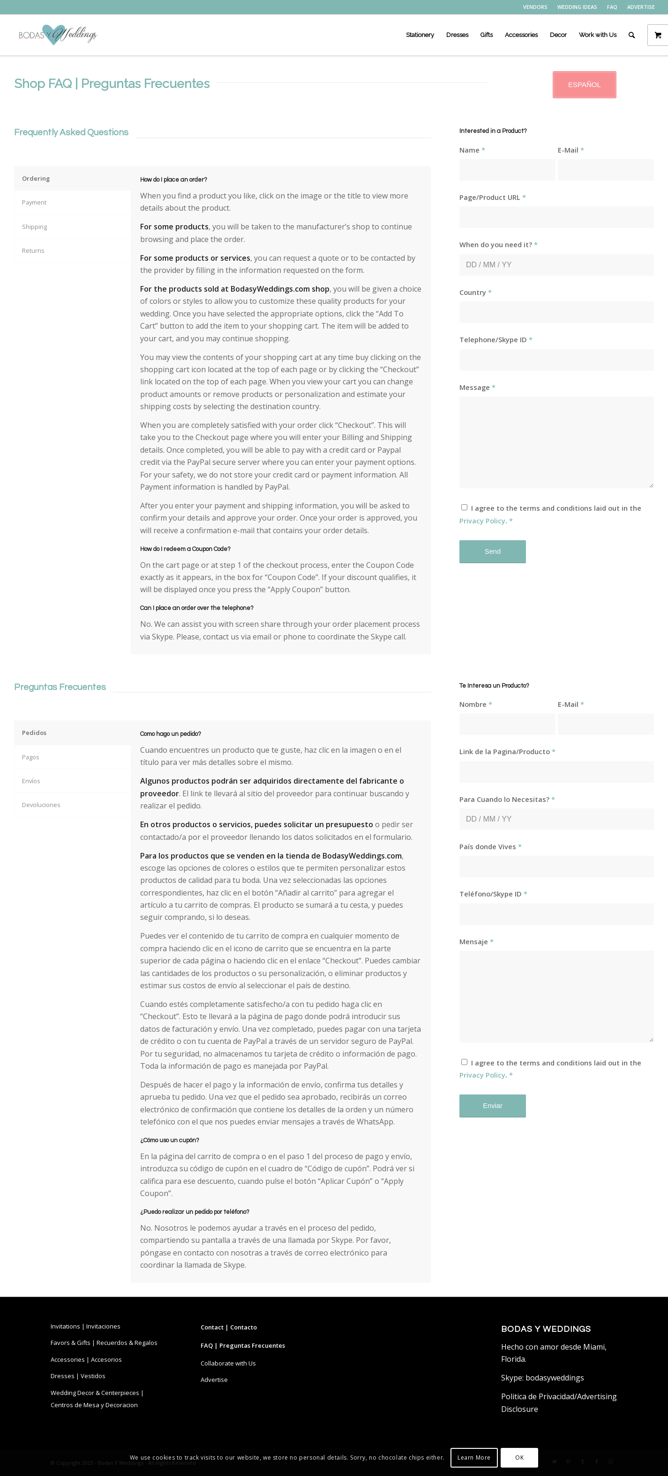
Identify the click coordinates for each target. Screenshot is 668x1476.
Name (472, 149)
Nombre (475, 704)
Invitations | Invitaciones (85, 1326)
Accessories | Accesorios (86, 1359)
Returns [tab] (33, 250)
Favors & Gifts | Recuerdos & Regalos (104, 1342)
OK (519, 1457)
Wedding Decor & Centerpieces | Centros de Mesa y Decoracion (97, 1398)
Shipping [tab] (34, 226)
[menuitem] (535, 7)
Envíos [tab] (31, 781)
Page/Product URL (492, 197)
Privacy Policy (482, 520)
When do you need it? (498, 244)
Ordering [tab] (36, 178)
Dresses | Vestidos (78, 1376)
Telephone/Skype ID (496, 339)
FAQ (612, 6)
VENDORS (535, 6)
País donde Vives (490, 846)
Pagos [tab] (30, 757)
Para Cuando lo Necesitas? (507, 799)
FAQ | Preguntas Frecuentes (243, 1345)
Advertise (214, 1379)
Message (477, 387)
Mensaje (476, 941)
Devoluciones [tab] (41, 804)
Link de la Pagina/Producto (507, 751)
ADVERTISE (641, 6)
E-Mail (571, 149)
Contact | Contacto (229, 1327)
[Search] (632, 35)
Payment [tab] (34, 202)
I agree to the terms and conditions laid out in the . (550, 514)
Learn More (474, 1457)
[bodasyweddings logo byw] (58, 35)
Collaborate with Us (228, 1363)
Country (475, 292)
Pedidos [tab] (34, 732)
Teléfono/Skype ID (493, 893)
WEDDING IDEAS (577, 6)
